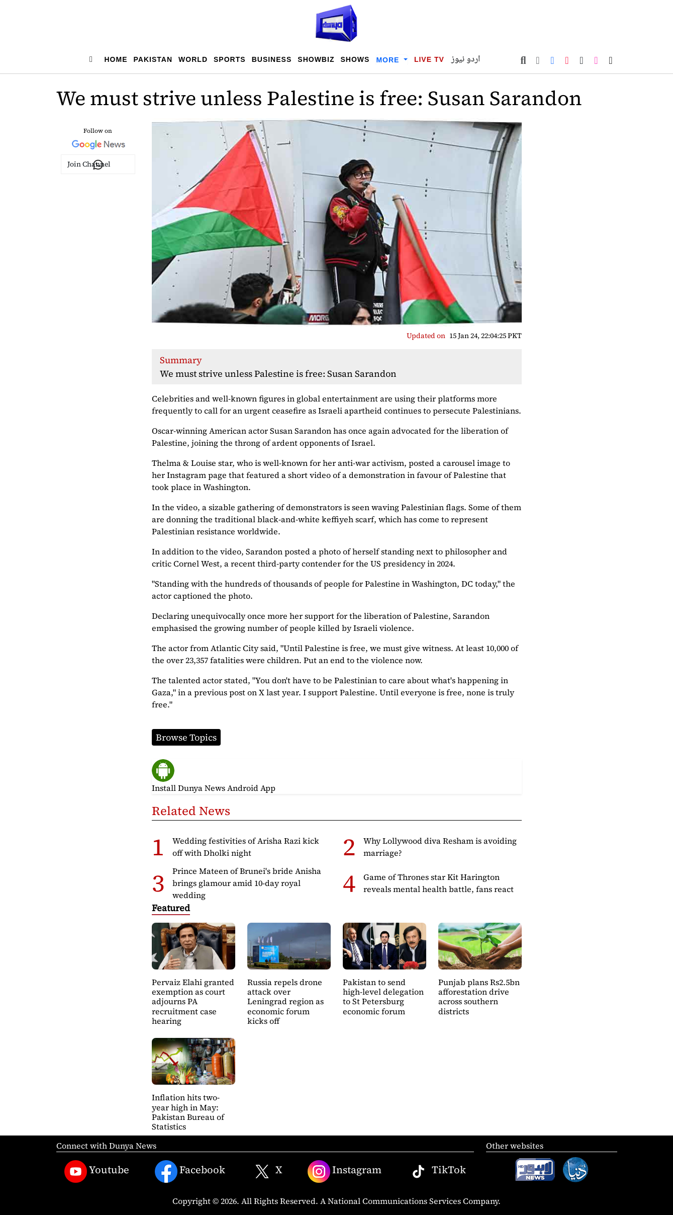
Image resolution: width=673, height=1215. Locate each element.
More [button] (389, 60)
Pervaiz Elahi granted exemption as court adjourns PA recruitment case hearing (193, 1001)
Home (116, 59)
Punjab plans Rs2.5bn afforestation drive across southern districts (479, 997)
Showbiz (316, 59)
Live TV (429, 59)
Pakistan (153, 59)
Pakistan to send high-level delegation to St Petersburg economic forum (383, 997)
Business (272, 59)
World (193, 59)
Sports (230, 59)
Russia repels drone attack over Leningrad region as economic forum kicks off (285, 1001)
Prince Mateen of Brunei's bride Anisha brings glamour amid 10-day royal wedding (246, 883)
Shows (354, 59)
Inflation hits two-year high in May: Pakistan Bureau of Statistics (188, 1112)
